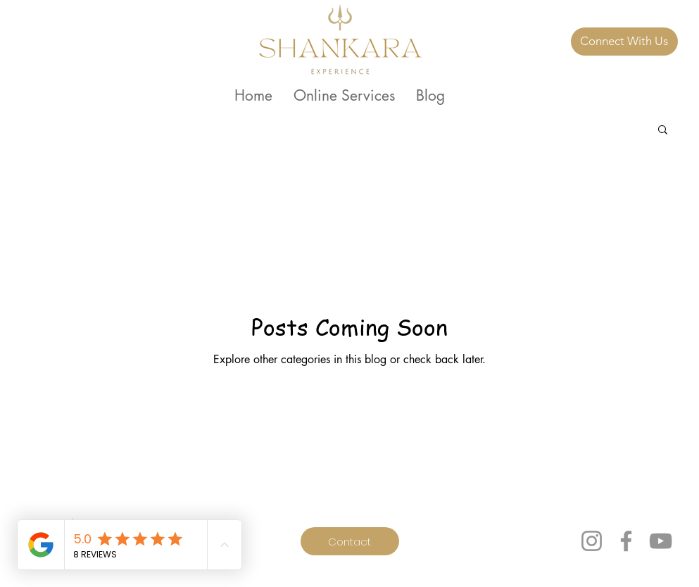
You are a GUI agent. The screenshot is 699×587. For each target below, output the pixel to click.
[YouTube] (660, 541)
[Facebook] (626, 541)
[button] (662, 130)
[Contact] (350, 541)
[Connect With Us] (624, 41)
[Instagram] (591, 541)
